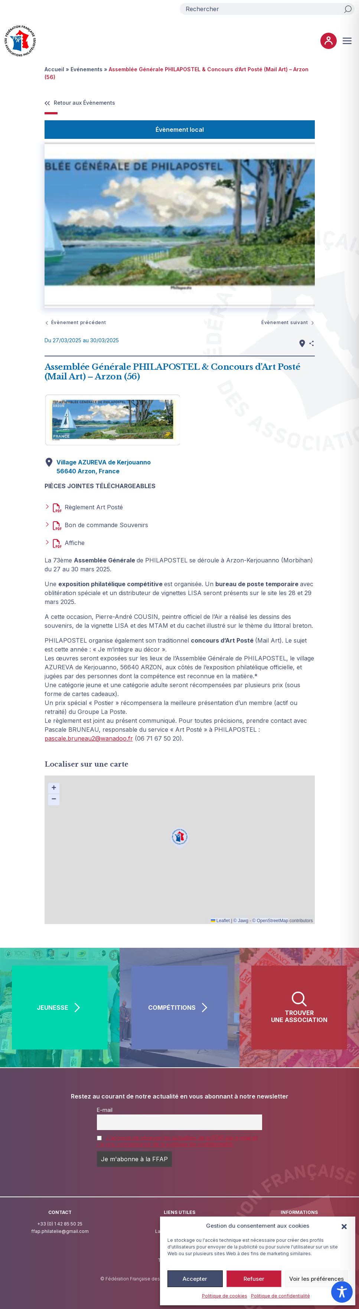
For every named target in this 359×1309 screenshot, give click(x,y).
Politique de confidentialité (280, 1296)
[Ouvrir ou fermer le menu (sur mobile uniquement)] (347, 40)
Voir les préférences (316, 1278)
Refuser (254, 1278)
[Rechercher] (348, 9)
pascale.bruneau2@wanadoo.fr (89, 738)
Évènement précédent (75, 322)
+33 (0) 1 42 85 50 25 (59, 1224)
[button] (344, 1226)
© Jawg (241, 920)
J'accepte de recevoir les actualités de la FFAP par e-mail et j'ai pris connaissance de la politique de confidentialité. (177, 1141)
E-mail (104, 1110)
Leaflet (220, 920)
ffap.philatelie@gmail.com (60, 1231)
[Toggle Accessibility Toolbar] (341, 1291)
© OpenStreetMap (270, 920)
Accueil (54, 69)
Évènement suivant (288, 322)
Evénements (86, 69)
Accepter (195, 1278)
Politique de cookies (224, 1296)
